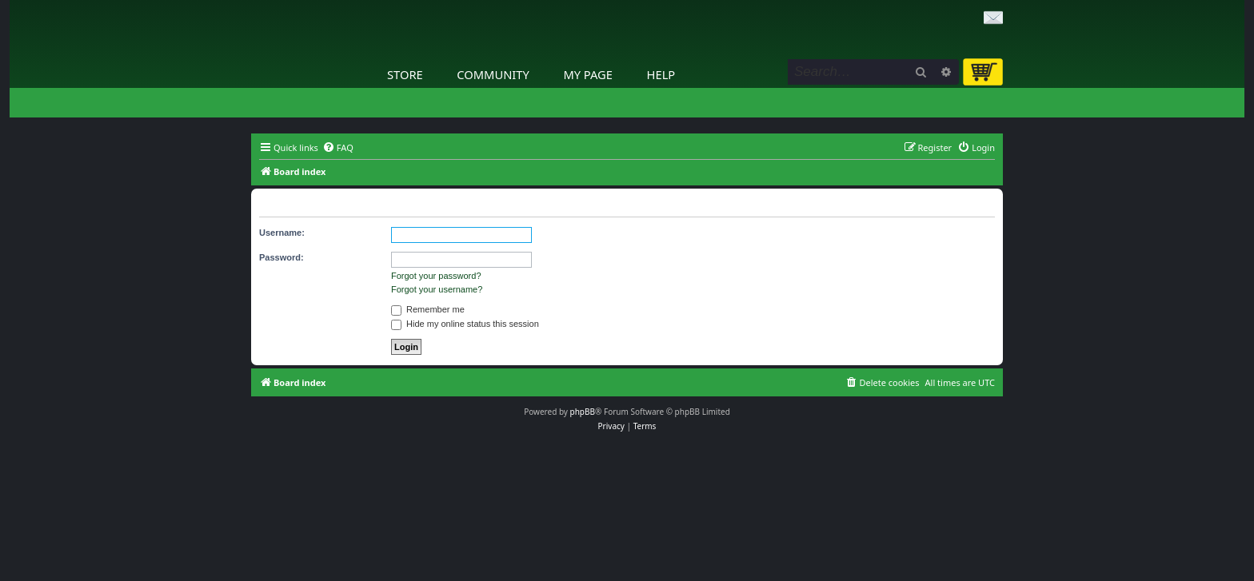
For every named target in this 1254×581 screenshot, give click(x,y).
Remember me (428, 309)
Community (493, 74)
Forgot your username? (436, 289)
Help (661, 74)
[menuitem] (337, 147)
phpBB (582, 411)
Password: (281, 257)
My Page (588, 74)
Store (405, 74)
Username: (282, 232)
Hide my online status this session (465, 323)
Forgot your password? (436, 276)
